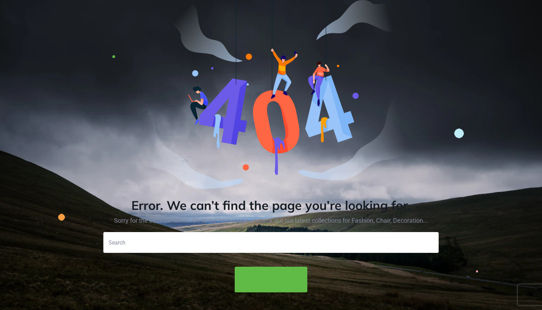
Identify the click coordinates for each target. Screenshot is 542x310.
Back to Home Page (271, 280)
